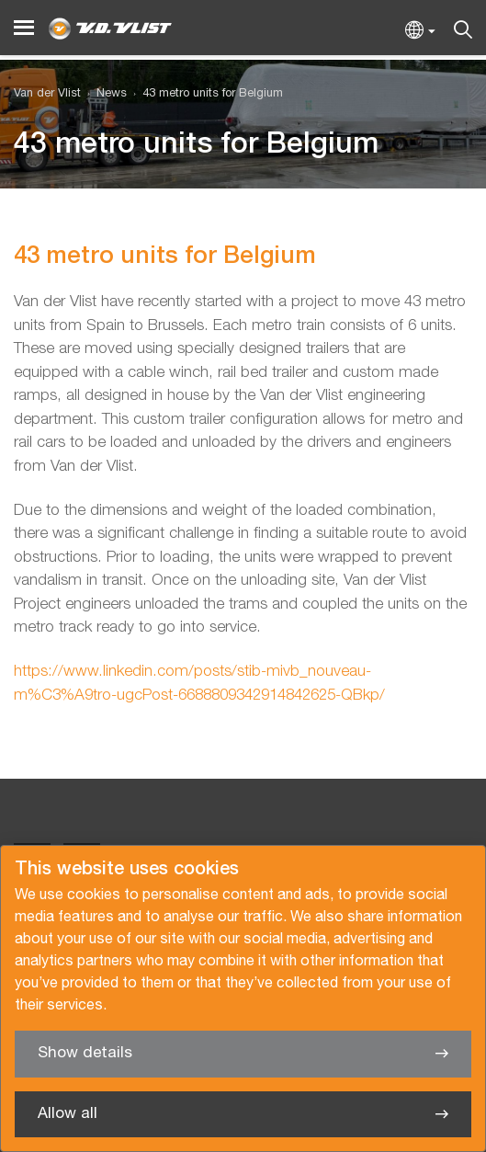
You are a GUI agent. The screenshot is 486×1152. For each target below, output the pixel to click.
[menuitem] (104, 94)
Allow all (67, 1114)
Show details (85, 1053)
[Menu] (24, 28)
